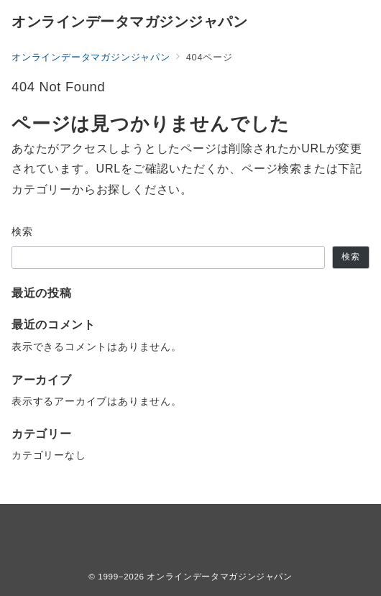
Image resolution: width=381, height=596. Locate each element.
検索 (23, 231)
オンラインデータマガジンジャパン (129, 21)
